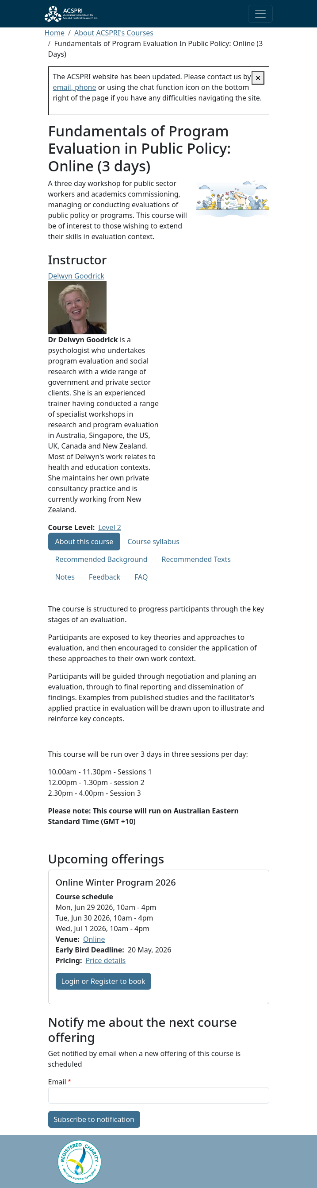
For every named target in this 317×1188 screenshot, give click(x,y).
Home (55, 33)
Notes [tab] (65, 577)
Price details (105, 960)
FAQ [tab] (141, 577)
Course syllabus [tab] (153, 541)
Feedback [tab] (104, 577)
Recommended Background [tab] (101, 559)
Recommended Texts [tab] (196, 559)
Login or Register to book (103, 981)
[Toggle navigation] (260, 14)
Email (57, 1082)
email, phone (74, 87)
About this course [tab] (84, 541)
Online (94, 939)
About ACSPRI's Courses (113, 33)
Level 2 (109, 527)
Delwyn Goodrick (76, 276)
